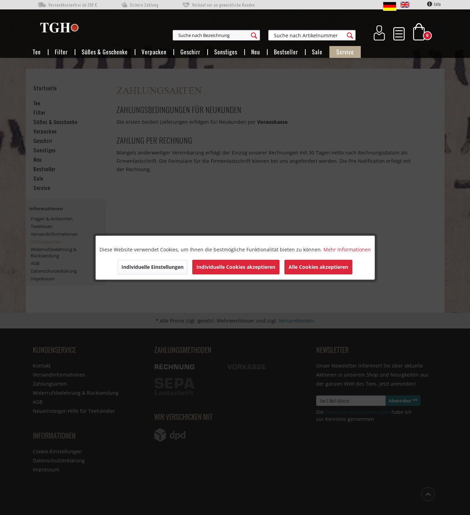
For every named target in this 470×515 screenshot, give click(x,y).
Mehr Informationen (347, 249)
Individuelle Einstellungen (152, 267)
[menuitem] (250, 35)
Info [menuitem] (434, 4)
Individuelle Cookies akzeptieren (235, 267)
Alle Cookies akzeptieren (318, 267)
